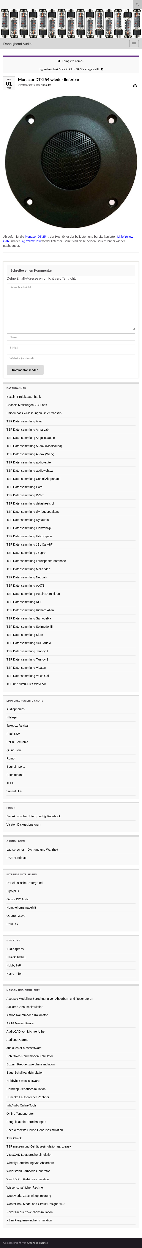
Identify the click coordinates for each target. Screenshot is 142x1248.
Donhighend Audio (17, 43)
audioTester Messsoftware (24, 1048)
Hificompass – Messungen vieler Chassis (34, 413)
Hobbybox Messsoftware (22, 1080)
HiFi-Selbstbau (16, 957)
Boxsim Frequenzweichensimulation (30, 1064)
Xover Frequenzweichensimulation (29, 1212)
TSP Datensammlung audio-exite (28, 462)
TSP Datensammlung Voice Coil (27, 676)
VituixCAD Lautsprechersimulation (29, 1154)
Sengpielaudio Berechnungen (26, 1122)
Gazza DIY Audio (17, 899)
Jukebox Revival (17, 725)
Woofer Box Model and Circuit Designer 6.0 (35, 1204)
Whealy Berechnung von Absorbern (30, 1163)
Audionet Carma (17, 1039)
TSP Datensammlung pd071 (25, 585)
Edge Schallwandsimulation (24, 1072)
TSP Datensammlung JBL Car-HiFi (29, 544)
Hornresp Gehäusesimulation (26, 1089)
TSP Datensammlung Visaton (26, 667)
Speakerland (15, 775)
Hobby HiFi (13, 965)
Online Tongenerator (20, 1113)
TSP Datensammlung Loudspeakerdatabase (36, 561)
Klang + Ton (14, 973)
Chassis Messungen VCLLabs (26, 405)
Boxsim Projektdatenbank (23, 396)
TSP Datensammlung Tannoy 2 (27, 659)
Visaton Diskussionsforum (23, 824)
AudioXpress (15, 949)
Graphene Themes (37, 1242)
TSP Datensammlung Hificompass (29, 536)
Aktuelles (46, 84)
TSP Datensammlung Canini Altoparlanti (33, 479)
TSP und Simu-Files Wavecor (26, 684)
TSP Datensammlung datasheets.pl (30, 503)
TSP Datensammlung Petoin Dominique (33, 593)
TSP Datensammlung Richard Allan (30, 610)
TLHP (10, 783)
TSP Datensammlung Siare (24, 635)
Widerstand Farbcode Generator (28, 1171)
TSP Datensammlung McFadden (28, 569)
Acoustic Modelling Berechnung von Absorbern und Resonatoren (49, 998)
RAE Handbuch (16, 858)
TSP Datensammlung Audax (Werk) (30, 454)
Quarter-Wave (15, 915)
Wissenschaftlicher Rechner (25, 1187)
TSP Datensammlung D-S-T (25, 495)
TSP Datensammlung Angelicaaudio (30, 437)
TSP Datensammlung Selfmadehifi (29, 626)
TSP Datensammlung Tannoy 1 (27, 651)
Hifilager (11, 717)
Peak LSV (13, 733)
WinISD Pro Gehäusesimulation (27, 1179)
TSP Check (14, 1138)
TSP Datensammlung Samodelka (28, 618)
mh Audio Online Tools (21, 1105)
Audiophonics (15, 709)
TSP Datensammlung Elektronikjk (28, 528)
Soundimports (15, 766)
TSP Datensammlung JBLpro (26, 552)
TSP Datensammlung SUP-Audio (28, 643)
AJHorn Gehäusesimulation (24, 1007)
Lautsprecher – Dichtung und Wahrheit (32, 849)
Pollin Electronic (17, 742)
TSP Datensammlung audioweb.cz (29, 470)
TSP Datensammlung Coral (24, 487)
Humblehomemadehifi (21, 907)
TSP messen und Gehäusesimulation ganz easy (38, 1146)
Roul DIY (12, 924)
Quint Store (14, 750)
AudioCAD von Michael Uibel (25, 1031)
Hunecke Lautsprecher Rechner (27, 1097)
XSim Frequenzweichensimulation (29, 1220)
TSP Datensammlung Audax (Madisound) (34, 446)
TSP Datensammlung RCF (24, 602)
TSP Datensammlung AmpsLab (27, 429)
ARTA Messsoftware (20, 1023)
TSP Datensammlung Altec (24, 421)
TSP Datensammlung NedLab (26, 577)
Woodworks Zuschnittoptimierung (28, 1195)
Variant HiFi (14, 791)
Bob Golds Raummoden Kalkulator (29, 1056)
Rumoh (11, 758)
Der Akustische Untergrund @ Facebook (33, 816)
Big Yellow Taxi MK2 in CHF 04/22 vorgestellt (69, 69)
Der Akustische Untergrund (24, 883)
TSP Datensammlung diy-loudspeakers (32, 511)
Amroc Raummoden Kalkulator (27, 1015)
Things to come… (73, 61)
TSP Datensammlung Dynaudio (27, 520)
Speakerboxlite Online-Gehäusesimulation (34, 1130)
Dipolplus (12, 891)
